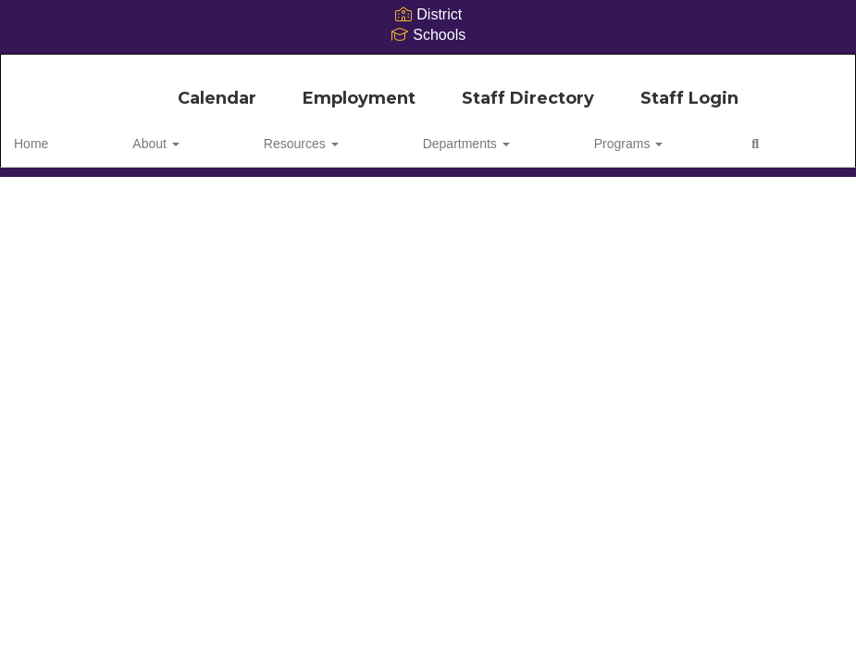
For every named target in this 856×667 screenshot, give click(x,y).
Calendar (217, 89)
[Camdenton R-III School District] (428, 66)
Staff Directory (528, 89)
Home (60, 134)
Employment (359, 89)
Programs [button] (431, 134)
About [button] (128, 134)
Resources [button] (217, 134)
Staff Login (689, 89)
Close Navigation (587, 141)
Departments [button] (325, 134)
